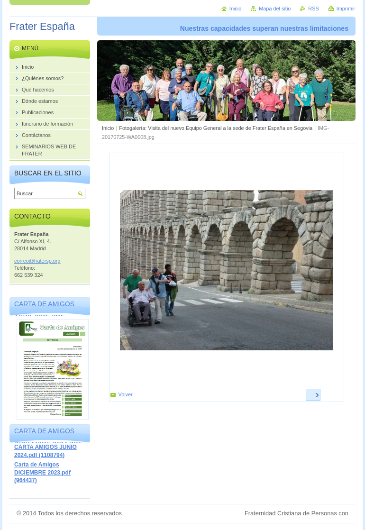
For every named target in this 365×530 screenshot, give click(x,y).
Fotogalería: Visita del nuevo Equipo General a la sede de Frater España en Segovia (215, 128)
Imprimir (346, 8)
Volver (126, 394)
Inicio (108, 128)
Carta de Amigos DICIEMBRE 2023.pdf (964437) (42, 472)
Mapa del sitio (275, 8)
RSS (313, 8)
